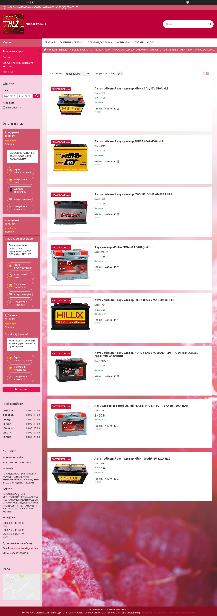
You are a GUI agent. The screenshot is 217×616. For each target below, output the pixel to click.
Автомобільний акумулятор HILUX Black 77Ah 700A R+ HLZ (134, 299)
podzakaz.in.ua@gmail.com (24, 548)
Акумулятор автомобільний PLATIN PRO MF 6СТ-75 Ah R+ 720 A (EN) (141, 405)
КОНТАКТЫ (123, 42)
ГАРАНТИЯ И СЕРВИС (71, 42)
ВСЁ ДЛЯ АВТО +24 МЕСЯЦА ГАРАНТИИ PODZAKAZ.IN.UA (103, 49)
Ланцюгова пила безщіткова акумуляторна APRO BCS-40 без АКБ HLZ (20, 250)
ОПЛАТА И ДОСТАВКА (100, 42)
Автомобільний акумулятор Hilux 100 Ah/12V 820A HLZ (132, 458)
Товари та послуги (59, 49)
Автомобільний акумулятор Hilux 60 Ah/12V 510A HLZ (131, 88)
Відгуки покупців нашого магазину (18, 64)
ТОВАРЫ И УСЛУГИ (144, 42)
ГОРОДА (8, 71)
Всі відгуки (21, 389)
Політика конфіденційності (181, 613)
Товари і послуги (13, 51)
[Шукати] (210, 24)
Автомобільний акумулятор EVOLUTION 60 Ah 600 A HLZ (133, 194)
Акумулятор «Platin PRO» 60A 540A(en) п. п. (124, 247)
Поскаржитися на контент (153, 613)
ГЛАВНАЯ (50, 42)
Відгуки (7, 57)
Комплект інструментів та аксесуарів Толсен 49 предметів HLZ (22, 343)
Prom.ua (125, 610)
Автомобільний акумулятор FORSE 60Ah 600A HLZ (129, 141)
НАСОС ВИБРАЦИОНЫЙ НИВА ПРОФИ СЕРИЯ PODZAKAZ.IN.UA (22, 156)
